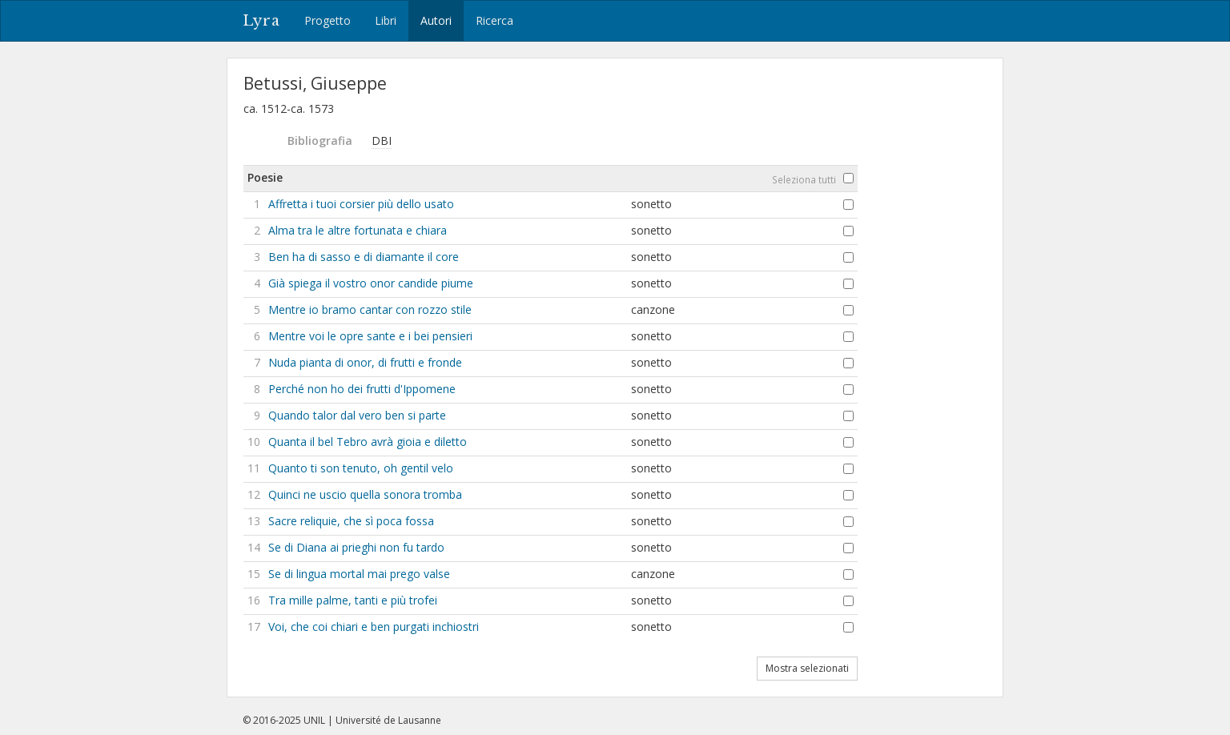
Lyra (261, 21)
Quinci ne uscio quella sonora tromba (365, 494)
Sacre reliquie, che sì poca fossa (351, 520)
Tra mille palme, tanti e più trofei (352, 600)
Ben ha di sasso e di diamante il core (363, 256)
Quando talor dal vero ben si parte (357, 415)
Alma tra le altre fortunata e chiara (357, 230)
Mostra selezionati (807, 668)
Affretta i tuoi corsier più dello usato (361, 203)
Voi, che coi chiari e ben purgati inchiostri (373, 626)
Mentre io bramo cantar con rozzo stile (370, 309)
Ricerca (494, 20)
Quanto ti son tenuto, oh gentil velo (360, 468)
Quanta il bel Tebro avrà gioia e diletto (367, 441)
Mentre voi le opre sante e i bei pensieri (370, 335)
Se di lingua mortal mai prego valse (359, 573)
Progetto (327, 20)
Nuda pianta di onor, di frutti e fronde (365, 362)
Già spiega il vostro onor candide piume (370, 283)
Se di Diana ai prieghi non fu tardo (356, 547)
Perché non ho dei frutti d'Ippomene (362, 388)
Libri (385, 20)
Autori (436, 20)
